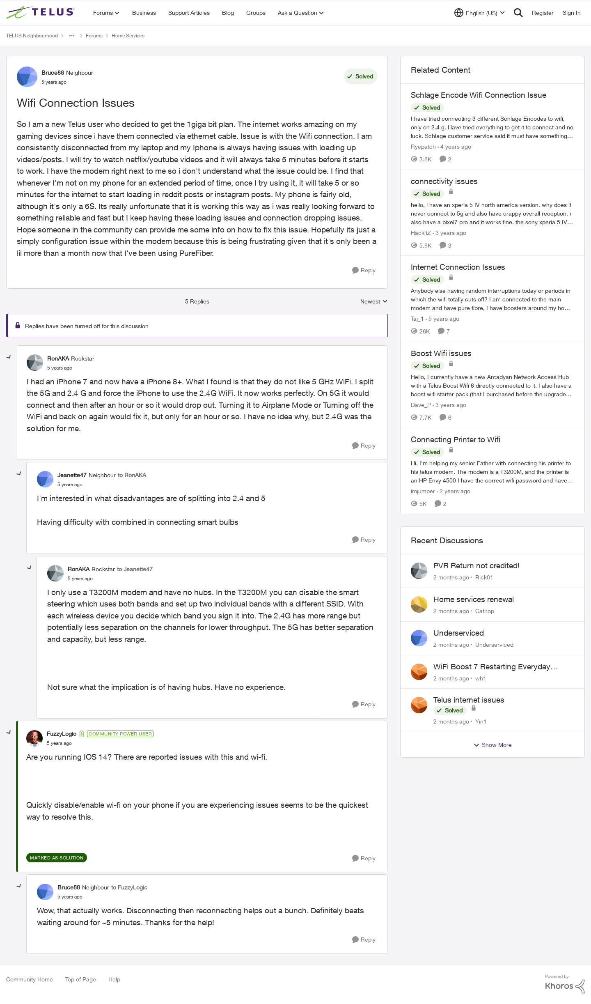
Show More (492, 745)
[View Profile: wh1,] (419, 672)
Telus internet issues (468, 699)
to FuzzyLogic (129, 887)
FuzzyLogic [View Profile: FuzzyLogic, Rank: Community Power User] (61, 733)
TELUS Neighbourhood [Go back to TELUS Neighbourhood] (32, 35)
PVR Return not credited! (476, 565)
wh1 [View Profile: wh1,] (480, 677)
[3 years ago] (449, 232)
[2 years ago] (453, 490)
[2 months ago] (451, 577)
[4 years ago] (454, 146)
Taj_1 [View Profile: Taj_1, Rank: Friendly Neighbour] (417, 318)
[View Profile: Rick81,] (419, 571)
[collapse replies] (9, 357)
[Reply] (363, 270)
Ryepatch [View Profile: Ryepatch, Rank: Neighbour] (423, 146)
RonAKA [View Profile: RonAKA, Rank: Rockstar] (58, 358)
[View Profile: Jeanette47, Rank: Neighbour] (45, 479)
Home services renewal (473, 599)
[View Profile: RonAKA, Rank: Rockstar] (35, 362)
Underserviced (458, 632)
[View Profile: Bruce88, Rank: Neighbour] (27, 77)
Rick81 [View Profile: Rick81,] (484, 577)
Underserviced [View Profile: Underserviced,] (494, 644)
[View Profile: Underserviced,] (419, 638)
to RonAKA (132, 474)
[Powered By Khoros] (565, 984)
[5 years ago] (442, 318)
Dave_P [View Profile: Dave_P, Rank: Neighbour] (421, 404)
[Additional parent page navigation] (72, 35)
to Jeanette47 (135, 568)
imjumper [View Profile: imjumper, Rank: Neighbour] (423, 490)
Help (114, 979)
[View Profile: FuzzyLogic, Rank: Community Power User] (34, 738)
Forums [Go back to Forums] (94, 35)
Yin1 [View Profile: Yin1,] (481, 721)
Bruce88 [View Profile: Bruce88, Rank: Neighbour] (52, 72)
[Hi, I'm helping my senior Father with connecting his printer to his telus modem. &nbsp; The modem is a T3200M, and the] (492, 471)
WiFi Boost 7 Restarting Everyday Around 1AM (491, 667)
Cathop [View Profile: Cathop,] (484, 610)
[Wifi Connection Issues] (59, 368)
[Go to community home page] (41, 12)
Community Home (29, 979)
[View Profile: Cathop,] (419, 604)
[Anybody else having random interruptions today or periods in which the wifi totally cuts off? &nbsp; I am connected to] (492, 299)
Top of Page (80, 979)
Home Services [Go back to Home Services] (128, 35)
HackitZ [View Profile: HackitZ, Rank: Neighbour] (421, 232)
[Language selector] (480, 13)
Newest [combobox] (374, 302)
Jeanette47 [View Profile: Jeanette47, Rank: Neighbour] (72, 474)
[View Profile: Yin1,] (419, 705)
